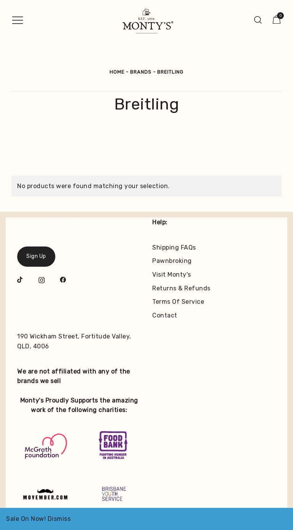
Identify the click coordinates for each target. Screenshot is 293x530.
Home (116, 72)
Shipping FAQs (174, 247)
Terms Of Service (178, 301)
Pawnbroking (172, 260)
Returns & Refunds (181, 288)
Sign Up (36, 256)
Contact (164, 315)
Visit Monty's (171, 274)
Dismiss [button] (59, 518)
